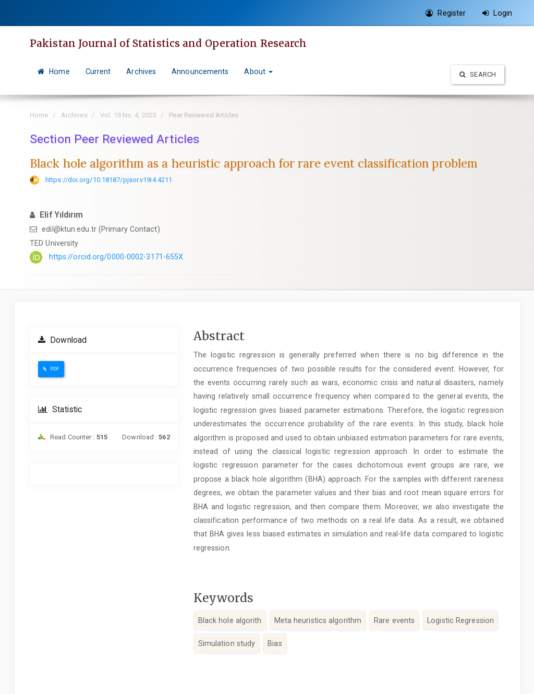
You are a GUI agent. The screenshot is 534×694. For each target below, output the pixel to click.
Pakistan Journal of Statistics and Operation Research (168, 43)
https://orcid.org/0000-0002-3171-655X (116, 257)
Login (497, 13)
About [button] (258, 71)
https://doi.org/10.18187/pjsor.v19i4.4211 (108, 180)
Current (98, 71)
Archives (141, 71)
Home (54, 71)
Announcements (200, 71)
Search (477, 74)
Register (446, 13)
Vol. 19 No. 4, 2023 (128, 115)
